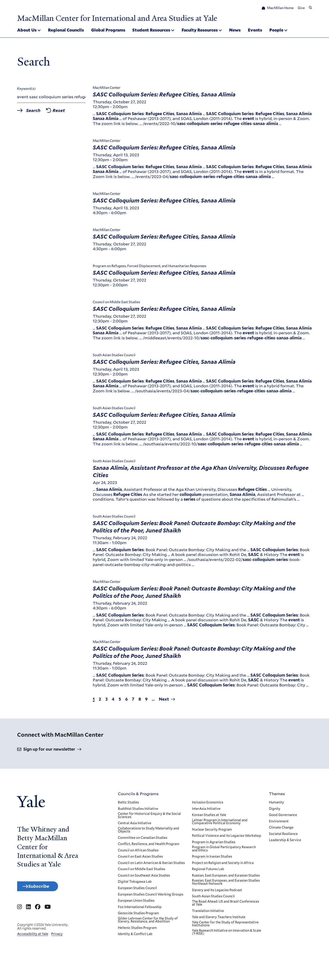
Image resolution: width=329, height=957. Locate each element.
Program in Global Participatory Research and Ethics (224, 850)
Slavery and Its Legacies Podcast (217, 891)
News (235, 31)
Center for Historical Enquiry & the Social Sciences (149, 817)
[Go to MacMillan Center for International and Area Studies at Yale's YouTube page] (48, 911)
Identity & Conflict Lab (135, 935)
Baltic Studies (128, 803)
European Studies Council (137, 889)
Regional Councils (66, 31)
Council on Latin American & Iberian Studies (151, 864)
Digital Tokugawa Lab (135, 883)
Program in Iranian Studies (212, 858)
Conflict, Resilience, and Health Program (148, 845)
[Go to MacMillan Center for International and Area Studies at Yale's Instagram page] (19, 911)
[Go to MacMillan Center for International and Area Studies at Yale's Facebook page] (37, 911)
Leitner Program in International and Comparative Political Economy (219, 823)
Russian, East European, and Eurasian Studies (226, 877)
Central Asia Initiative (134, 825)
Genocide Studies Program (138, 915)
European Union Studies (136, 902)
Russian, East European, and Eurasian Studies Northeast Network (226, 884)
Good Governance (283, 816)
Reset (67, 112)
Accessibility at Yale (32, 938)
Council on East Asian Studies (140, 858)
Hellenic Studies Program (137, 929)
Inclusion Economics (207, 803)
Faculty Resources (200, 31)
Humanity (276, 803)
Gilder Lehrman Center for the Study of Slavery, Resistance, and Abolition (148, 921)
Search (37, 112)
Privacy (57, 938)
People (276, 31)
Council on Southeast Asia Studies (144, 877)
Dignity (274, 810)
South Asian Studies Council (213, 897)
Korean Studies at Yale (209, 816)
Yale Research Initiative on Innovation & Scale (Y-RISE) (226, 933)
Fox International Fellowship (140, 908)
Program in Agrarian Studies (213, 843)
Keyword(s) (26, 90)
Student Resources (151, 31)
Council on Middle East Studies (141, 870)
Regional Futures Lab (208, 870)
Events (255, 31)
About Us (27, 31)
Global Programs (108, 31)
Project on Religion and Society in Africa (222, 864)
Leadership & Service (285, 841)
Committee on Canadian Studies (142, 839)
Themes (277, 795)
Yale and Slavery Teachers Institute (218, 918)
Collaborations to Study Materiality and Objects (148, 831)
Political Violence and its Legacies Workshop (226, 837)
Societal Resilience (283, 835)
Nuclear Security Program (212, 831)
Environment (279, 822)
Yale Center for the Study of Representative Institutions (225, 925)
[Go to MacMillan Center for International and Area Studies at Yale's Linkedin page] (28, 911)
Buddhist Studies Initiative (138, 810)
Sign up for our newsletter (49, 750)
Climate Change (281, 829)
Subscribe (44, 888)
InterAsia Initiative (206, 810)
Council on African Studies (138, 851)
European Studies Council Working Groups (150, 896)
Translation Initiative (208, 912)
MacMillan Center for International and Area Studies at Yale (134, 18)
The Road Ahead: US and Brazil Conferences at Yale (225, 904)
